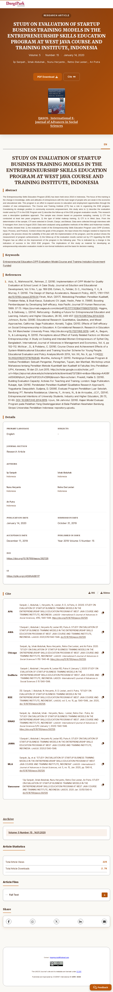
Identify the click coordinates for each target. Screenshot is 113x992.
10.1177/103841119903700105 (81, 308)
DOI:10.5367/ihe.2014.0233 (89, 315)
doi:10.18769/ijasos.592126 (73, 637)
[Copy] (102, 613)
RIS (91, 593)
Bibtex (105, 593)
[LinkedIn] (80, 921)
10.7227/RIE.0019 (78, 331)
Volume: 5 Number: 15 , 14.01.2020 (27, 832)
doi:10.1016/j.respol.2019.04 (23, 296)
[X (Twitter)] (56, 921)
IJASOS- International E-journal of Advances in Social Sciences (56, 122)
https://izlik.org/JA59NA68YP (23, 576)
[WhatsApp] (32, 921)
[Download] (105, 895)
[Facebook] (8, 921)
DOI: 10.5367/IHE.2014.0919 (31, 400)
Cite (71, 76)
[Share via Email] (104, 921)
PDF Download (47, 76)
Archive (8, 819)
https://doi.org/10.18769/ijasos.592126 (27, 558)
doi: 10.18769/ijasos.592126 (32, 704)
